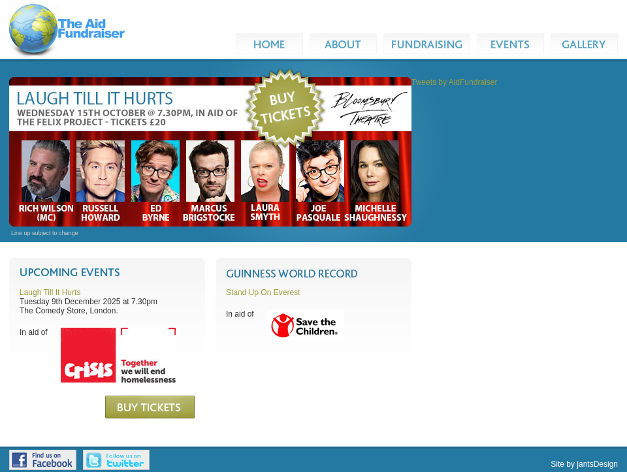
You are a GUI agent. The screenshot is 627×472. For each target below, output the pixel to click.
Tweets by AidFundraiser (454, 82)
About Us (343, 43)
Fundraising (430, 43)
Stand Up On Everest (263, 292)
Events (514, 43)
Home (273, 43)
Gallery (587, 43)
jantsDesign (597, 464)
